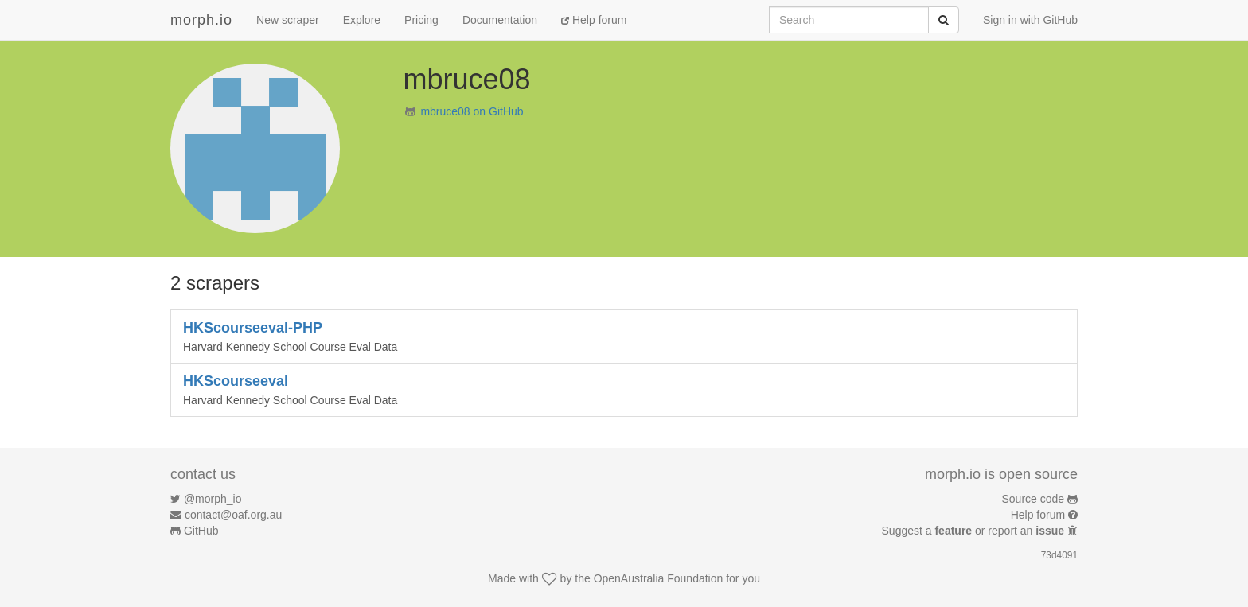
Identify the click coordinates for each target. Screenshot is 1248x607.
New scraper (287, 20)
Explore (361, 20)
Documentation (499, 20)
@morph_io (213, 498)
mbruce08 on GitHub (471, 111)
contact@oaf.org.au (233, 514)
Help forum (593, 20)
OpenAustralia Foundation (658, 578)
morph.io (201, 20)
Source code (1033, 498)
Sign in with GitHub (1030, 20)
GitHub (201, 530)
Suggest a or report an (974, 530)
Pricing (421, 20)
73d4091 (1059, 555)
